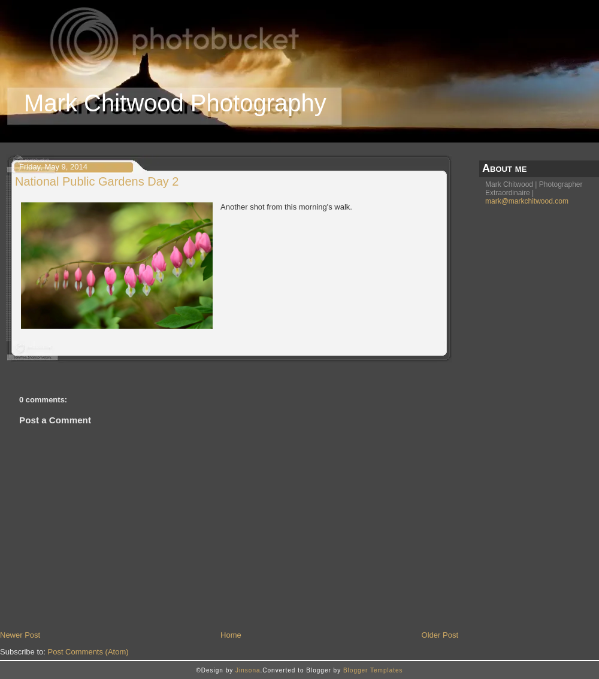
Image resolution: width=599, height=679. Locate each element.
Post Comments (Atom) (88, 651)
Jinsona (247, 670)
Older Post (440, 634)
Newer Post (20, 634)
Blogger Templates (373, 670)
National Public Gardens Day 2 (97, 181)
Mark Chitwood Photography (175, 103)
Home (230, 634)
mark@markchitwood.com (526, 201)
